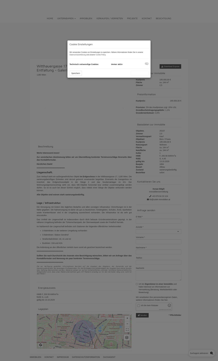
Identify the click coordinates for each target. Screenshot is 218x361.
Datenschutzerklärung (78, 55)
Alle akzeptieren (140, 73)
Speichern (75, 73)
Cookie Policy (101, 55)
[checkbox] (146, 63)
